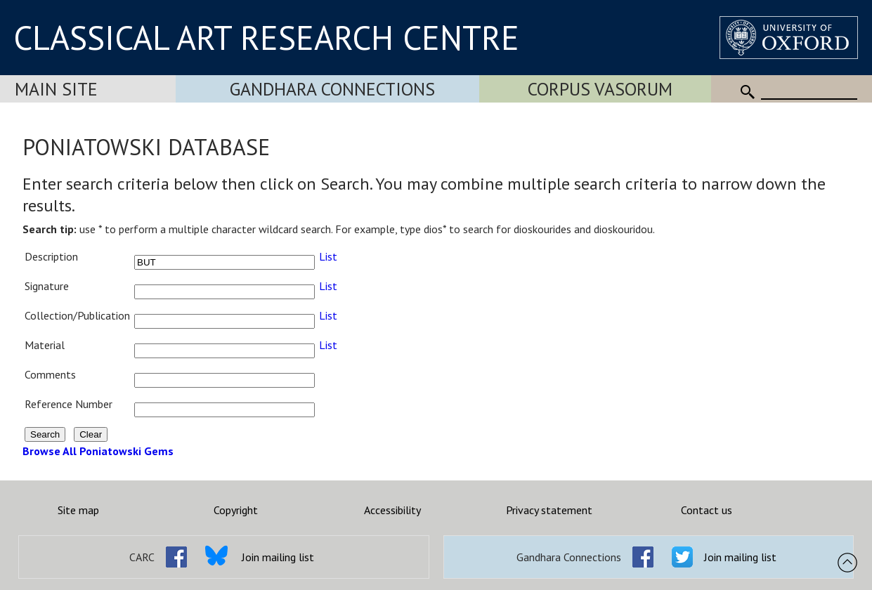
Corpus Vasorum (600, 88)
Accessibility (392, 510)
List (328, 256)
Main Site (56, 88)
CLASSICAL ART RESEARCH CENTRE (266, 37)
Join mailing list (278, 557)
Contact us (706, 510)
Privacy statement (549, 510)
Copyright (236, 510)
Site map (78, 510)
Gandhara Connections (332, 88)
